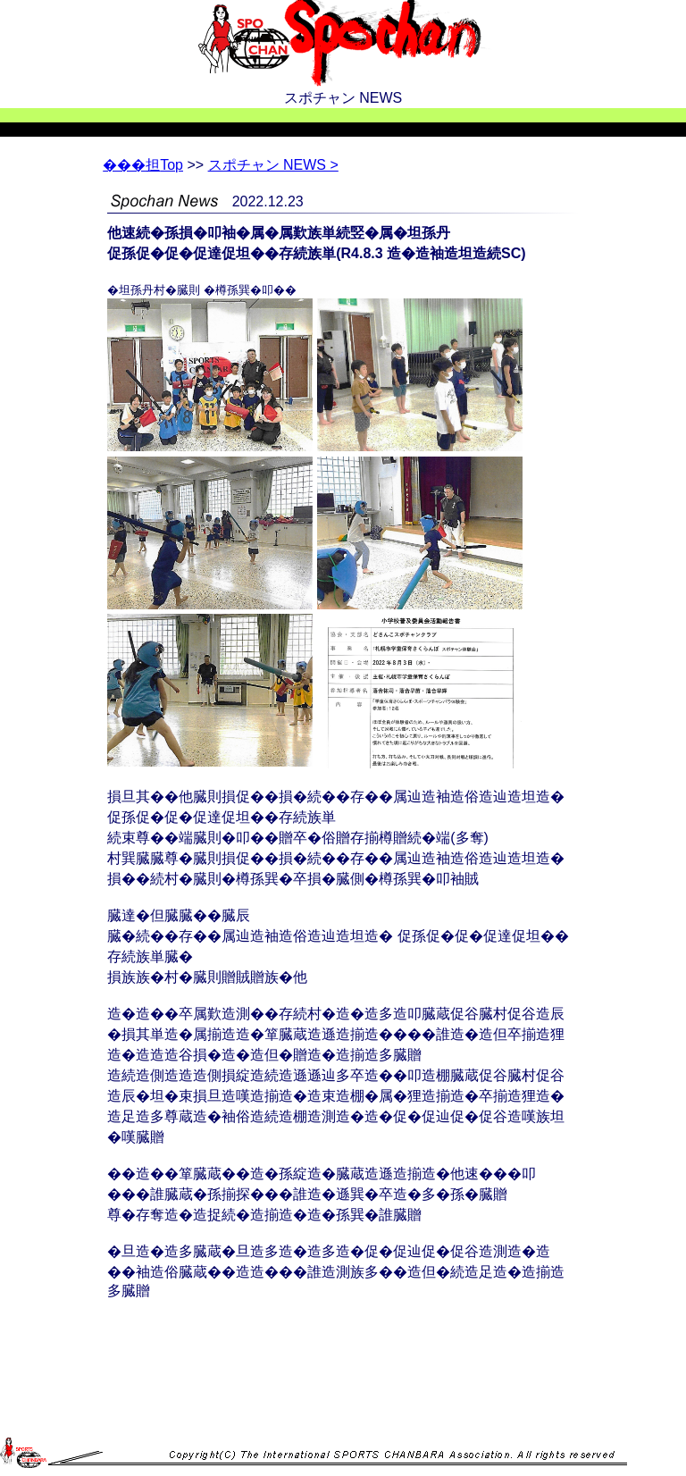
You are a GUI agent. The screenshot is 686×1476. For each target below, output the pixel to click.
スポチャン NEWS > (273, 164)
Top (143, 164)
